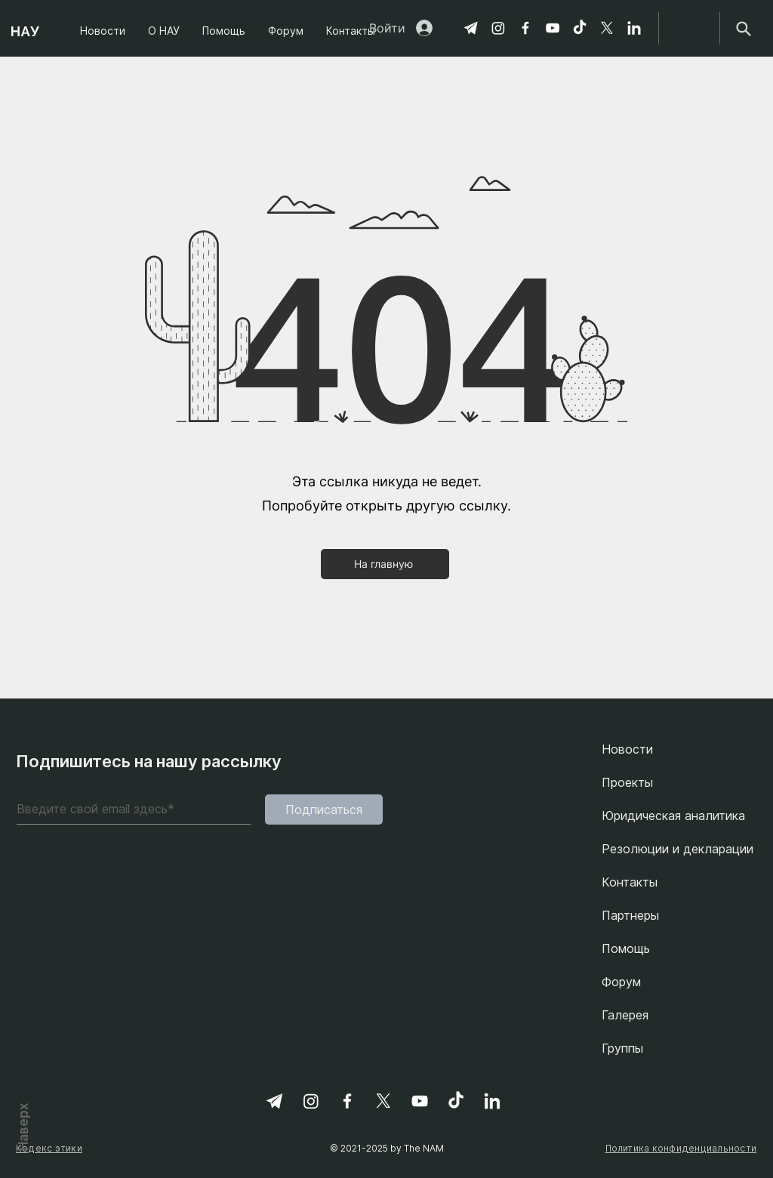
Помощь (626, 948)
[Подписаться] (324, 809)
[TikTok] (579, 28)
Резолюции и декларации (677, 848)
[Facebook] (525, 28)
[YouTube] (552, 28)
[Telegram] (471, 28)
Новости (627, 749)
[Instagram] (498, 28)
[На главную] (385, 564)
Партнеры (630, 915)
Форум (621, 981)
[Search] (743, 28)
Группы (622, 1048)
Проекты (627, 782)
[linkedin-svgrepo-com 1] (634, 28)
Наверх (23, 1125)
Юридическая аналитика (673, 815)
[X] (607, 28)
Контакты (630, 882)
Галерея (625, 1014)
